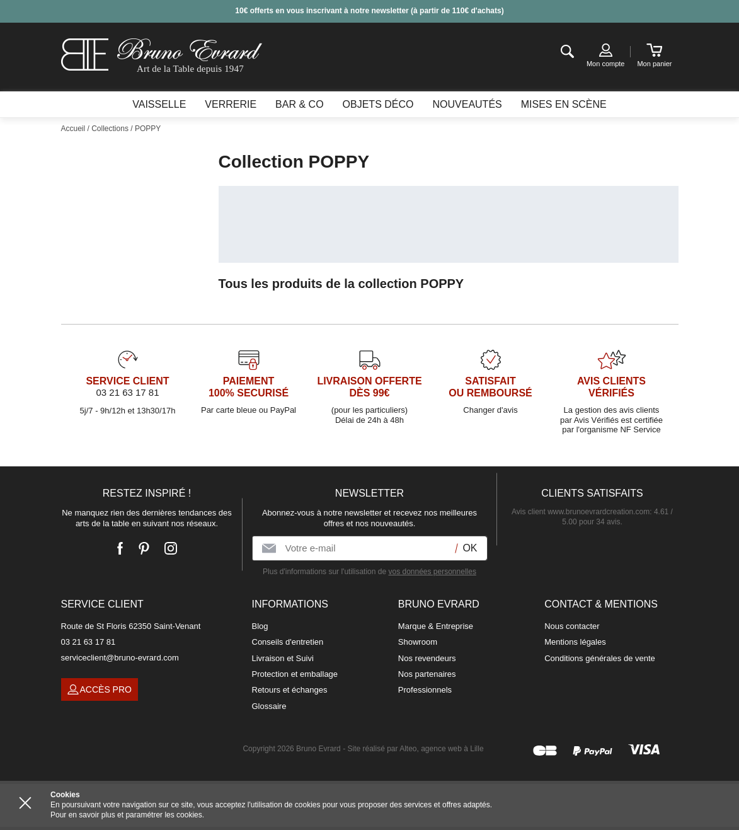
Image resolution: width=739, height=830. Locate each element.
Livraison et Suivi (283, 658)
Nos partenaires (427, 674)
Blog (260, 626)
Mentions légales (575, 642)
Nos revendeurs (427, 658)
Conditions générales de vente (599, 658)
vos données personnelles (432, 571)
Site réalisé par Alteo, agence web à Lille (415, 748)
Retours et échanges (290, 690)
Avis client (581, 511)
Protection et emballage (295, 674)
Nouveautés (466, 104)
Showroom (417, 642)
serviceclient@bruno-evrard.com (120, 657)
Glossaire (269, 706)
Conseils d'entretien (288, 642)
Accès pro (99, 689)
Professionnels (425, 690)
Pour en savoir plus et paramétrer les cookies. (127, 814)
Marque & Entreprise (435, 626)
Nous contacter (571, 626)
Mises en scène (564, 104)
